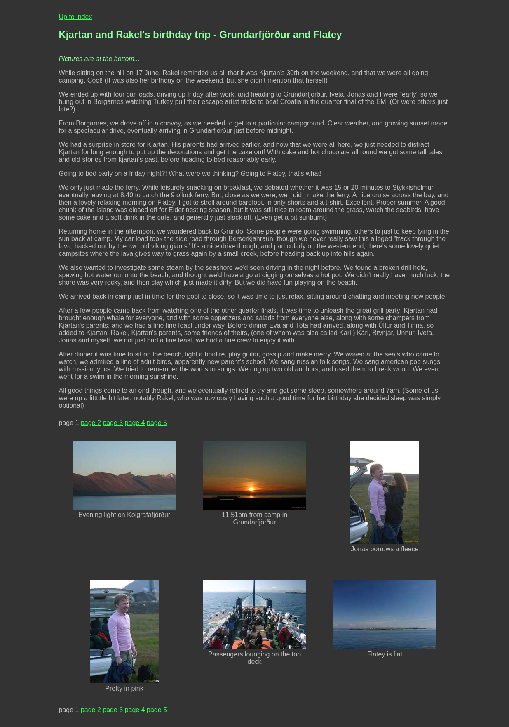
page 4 (135, 422)
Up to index (75, 16)
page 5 (157, 422)
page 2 (91, 422)
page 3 (113, 422)
